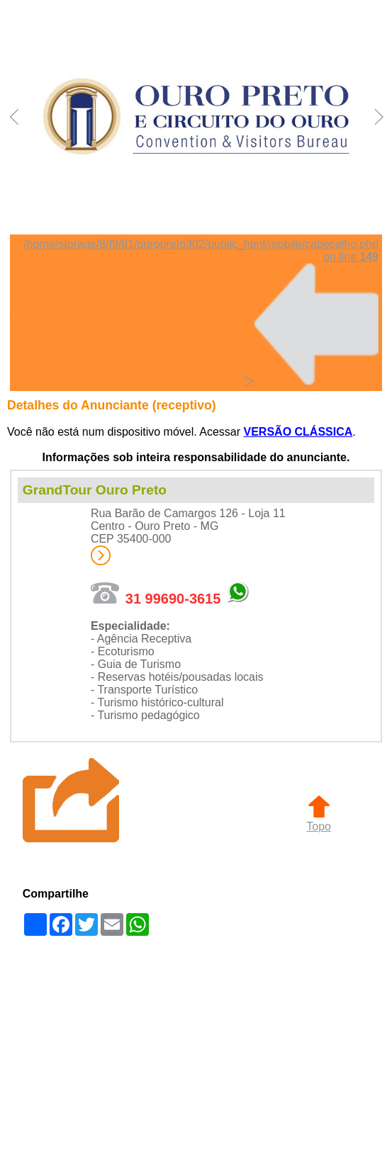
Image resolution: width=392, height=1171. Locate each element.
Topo (318, 820)
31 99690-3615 (173, 598)
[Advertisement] (196, 1053)
